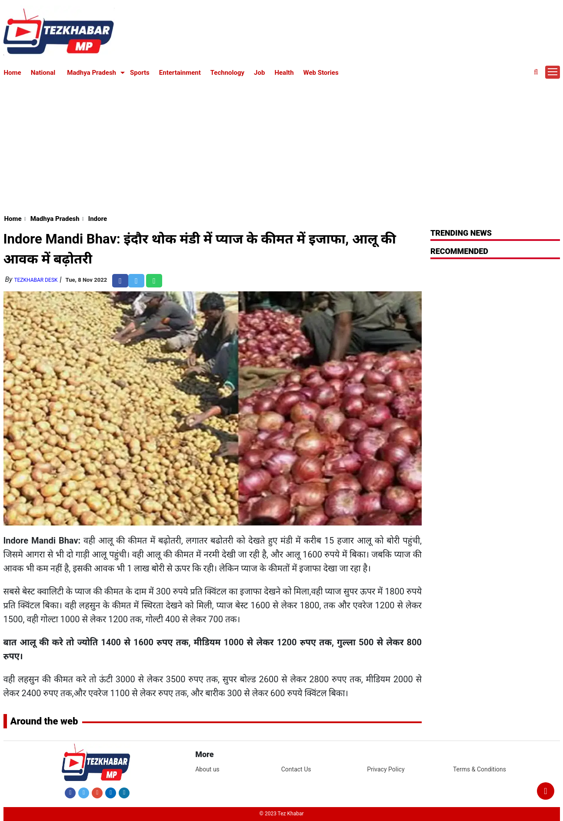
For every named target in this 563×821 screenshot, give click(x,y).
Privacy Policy (385, 769)
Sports (140, 73)
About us (207, 769)
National (43, 73)
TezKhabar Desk (35, 280)
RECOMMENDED (459, 251)
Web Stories (321, 73)
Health (283, 73)
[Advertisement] (282, 144)
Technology (227, 73)
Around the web (44, 721)
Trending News (461, 232)
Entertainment (180, 73)
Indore (97, 219)
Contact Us (296, 769)
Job (259, 73)
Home (12, 73)
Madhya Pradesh (91, 73)
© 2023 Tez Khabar (282, 814)
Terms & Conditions (479, 769)
